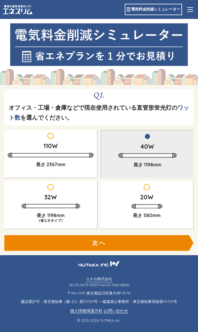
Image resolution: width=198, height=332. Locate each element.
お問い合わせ (116, 311)
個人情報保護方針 (86, 311)
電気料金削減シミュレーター (155, 9)
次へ (99, 243)
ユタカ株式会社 (99, 278)
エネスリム (18, 9)
